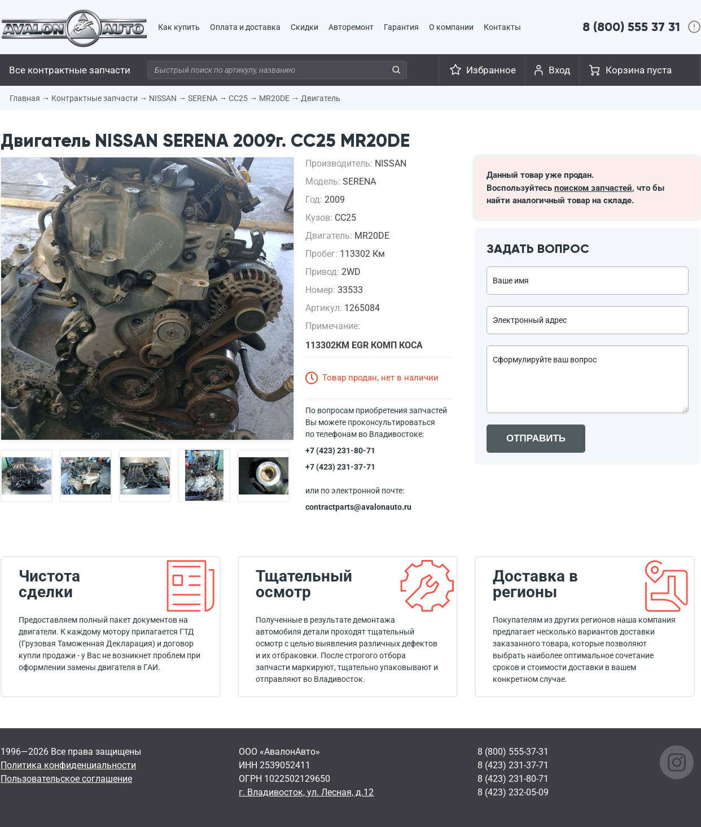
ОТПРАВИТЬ (536, 438)
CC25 (238, 98)
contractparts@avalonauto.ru (358, 506)
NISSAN (163, 98)
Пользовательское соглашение (66, 778)
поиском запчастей (593, 188)
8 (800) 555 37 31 (631, 26)
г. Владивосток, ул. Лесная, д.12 (306, 792)
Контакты (502, 27)
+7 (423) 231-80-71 (340, 450)
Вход (559, 70)
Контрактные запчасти (94, 98)
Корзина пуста (639, 70)
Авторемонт (351, 27)
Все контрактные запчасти (69, 70)
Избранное (491, 70)
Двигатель (320, 98)
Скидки (304, 27)
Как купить (179, 27)
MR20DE (274, 98)
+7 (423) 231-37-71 (340, 466)
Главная (25, 98)
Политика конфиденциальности (68, 765)
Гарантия (401, 27)
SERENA (202, 98)
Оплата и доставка (245, 27)
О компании (451, 27)
